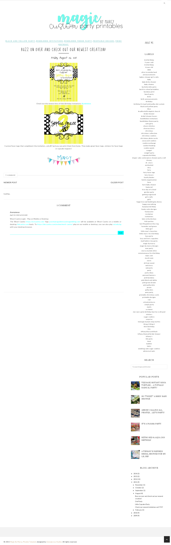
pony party (149, 292)
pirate (149, 287)
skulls (149, 307)
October (138, 488)
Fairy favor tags (149, 172)
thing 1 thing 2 (149, 324)
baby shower (149, 84)
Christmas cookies (149, 136)
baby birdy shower (149, 82)
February (138, 510)
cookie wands (149, 148)
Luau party (149, 236)
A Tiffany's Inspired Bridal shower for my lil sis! (154, 454)
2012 (136, 479)
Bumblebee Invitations (49, 41)
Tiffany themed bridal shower (149, 334)
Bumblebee (86, 104)
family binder (149, 177)
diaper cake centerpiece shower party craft (149, 158)
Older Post (117, 182)
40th (149, 70)
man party (149, 248)
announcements (149, 75)
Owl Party (138, 501)
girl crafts (149, 197)
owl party (149, 268)
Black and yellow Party (20, 41)
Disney (149, 160)
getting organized (149, 194)
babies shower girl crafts (149, 77)
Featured (149, 187)
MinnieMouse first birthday (149, 253)
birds (149, 97)
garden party (149, 192)
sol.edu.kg (117, 224)
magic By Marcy (149, 243)
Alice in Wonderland (149, 72)
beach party (149, 94)
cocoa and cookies (149, 141)
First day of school (149, 189)
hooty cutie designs (149, 209)
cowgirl (149, 150)
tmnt (149, 341)
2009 (136, 516)
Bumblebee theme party (78, 41)
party (149, 270)
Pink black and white (149, 280)
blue (149, 109)
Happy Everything (149, 204)
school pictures (149, 302)
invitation (149, 214)
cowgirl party (149, 153)
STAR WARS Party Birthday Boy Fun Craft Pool (149, 312)
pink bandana (149, 278)
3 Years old (149, 62)
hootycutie (149, 212)
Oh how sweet (149, 263)
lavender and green (149, 226)
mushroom (149, 258)
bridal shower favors (149, 116)
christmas (149, 131)
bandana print (149, 92)
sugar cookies (149, 317)
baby (149, 79)
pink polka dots (149, 285)
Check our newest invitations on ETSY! (149, 507)
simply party (149, 304)
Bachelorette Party (149, 87)
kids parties (149, 221)
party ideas (149, 273)
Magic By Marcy (16, 542)
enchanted (149, 165)
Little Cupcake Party (142, 504)
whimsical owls (149, 351)
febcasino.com (23, 224)
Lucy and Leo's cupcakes (149, 238)
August (138, 493)
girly (149, 199)
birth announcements (149, 99)
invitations (149, 216)
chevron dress (149, 128)
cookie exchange (149, 143)
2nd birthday (149, 60)
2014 (136, 474)
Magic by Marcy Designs (149, 246)
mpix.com (149, 256)
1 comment (10, 175)
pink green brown (149, 282)
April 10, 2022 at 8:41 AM (19, 215)
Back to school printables (149, 89)
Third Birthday (149, 326)
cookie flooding (149, 145)
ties (149, 329)
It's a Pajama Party (151, 424)
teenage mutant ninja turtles (149, 322)
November (139, 485)
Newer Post (10, 182)
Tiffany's (149, 336)
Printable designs (103, 41)
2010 (136, 513)
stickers (149, 314)
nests (149, 261)
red (149, 300)
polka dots (149, 290)
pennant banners (149, 275)
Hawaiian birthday (149, 207)
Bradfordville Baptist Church (149, 111)
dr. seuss (149, 163)
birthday (149, 101)
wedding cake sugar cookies (149, 349)
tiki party (149, 339)
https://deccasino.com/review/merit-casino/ (55, 224)
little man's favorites (149, 231)
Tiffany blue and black (149, 331)
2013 (136, 476)
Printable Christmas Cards (149, 295)
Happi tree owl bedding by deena (149, 202)
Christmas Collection (149, 133)
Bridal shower (149, 114)
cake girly (149, 123)
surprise (149, 319)
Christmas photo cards (149, 138)
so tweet (149, 309)
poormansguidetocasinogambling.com (64, 222)
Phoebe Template (30, 542)
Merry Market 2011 (149, 251)
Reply (121, 233)
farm (149, 182)
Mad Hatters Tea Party (149, 241)
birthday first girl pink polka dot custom (149, 104)
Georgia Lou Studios (54, 542)
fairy (149, 170)
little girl (149, 229)
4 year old (149, 67)
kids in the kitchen (149, 219)
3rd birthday (149, 65)
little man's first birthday (149, 234)
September (139, 490)
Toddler (149, 344)
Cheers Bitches (149, 126)
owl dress (149, 265)
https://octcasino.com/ (35, 222)
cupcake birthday (149, 155)
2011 (136, 482)
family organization (149, 180)
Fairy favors (149, 175)
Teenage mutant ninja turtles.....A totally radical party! (154, 385)
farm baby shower (149, 185)
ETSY (149, 167)
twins (149, 346)
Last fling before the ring (149, 224)
